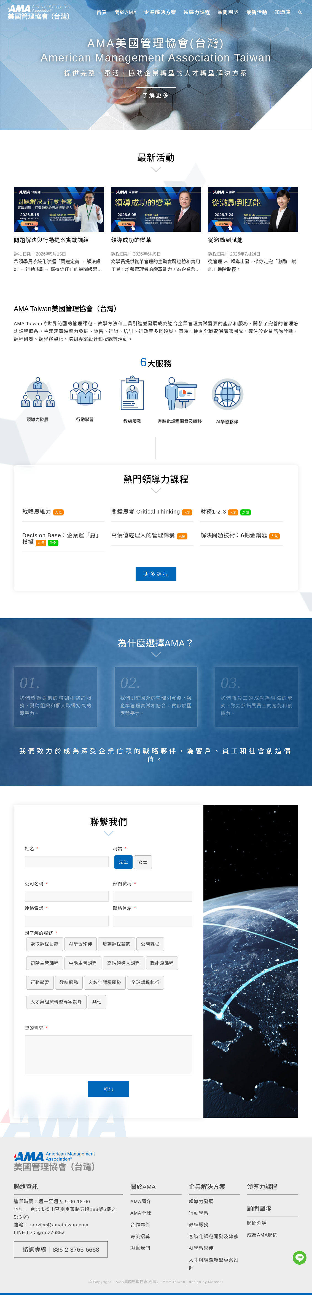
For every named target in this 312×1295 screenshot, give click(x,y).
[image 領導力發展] (37, 397)
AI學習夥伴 (201, 1248)
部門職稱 (124, 884)
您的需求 (36, 1028)
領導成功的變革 (131, 240)
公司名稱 (36, 884)
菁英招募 (140, 1236)
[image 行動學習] (85, 397)
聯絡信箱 (124, 908)
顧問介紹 (257, 1223)
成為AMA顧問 (262, 1235)
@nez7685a (51, 1232)
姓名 (31, 849)
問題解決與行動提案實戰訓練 (51, 240)
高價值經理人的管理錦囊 (149, 535)
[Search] (300, 12)
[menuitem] (102, 12)
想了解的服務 (41, 933)
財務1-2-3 (225, 512)
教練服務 (199, 1224)
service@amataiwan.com (59, 1224)
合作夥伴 (140, 1224)
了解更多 (156, 95)
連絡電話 (36, 908)
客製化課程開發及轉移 (213, 1236)
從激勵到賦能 (225, 240)
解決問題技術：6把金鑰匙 (240, 535)
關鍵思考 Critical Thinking (151, 512)
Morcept (215, 1282)
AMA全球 (140, 1213)
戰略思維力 (43, 512)
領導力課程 (262, 1186)
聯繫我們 (140, 1248)
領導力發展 (201, 1201)
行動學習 (199, 1213)
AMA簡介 (140, 1201)
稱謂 (120, 849)
